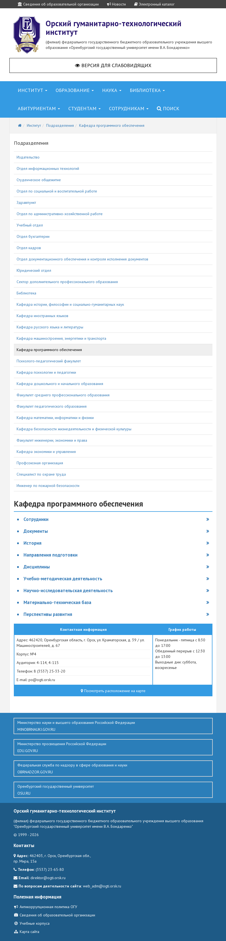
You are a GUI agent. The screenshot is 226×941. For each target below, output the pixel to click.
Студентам (84, 108)
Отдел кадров (29, 247)
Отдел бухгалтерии (33, 236)
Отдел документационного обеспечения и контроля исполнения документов (82, 259)
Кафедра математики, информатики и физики (55, 417)
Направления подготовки (50, 555)
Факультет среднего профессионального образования (63, 394)
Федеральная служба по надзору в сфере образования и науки (113, 769)
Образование (75, 90)
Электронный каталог (154, 4)
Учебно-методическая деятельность (63, 579)
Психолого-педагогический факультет (49, 361)
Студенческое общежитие (39, 179)
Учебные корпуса (32, 923)
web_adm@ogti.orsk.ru (102, 886)
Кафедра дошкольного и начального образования (60, 383)
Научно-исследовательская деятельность (68, 590)
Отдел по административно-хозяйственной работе (60, 213)
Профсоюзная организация (40, 462)
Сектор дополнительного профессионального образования (67, 281)
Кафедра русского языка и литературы (50, 327)
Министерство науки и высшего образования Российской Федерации (113, 726)
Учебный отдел (30, 225)
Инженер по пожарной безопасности (48, 485)
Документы (36, 531)
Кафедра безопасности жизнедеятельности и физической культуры (74, 428)
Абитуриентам (39, 108)
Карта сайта (26, 931)
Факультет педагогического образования (52, 406)
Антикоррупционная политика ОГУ (45, 906)
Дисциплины (37, 567)
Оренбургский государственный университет (113, 790)
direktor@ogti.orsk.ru (48, 877)
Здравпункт (26, 202)
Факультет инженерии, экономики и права (52, 440)
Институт (32, 90)
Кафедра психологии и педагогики (46, 372)
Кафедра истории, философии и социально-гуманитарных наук (70, 304)
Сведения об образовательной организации (58, 4)
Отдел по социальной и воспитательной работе (57, 191)
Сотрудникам (129, 108)
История (32, 543)
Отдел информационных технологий (48, 168)
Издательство (28, 157)
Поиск (168, 108)
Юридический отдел (34, 270)
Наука (111, 90)
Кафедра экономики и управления (46, 451)
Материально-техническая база (57, 602)
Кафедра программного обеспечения (49, 349)
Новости (116, 4)
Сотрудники (36, 519)
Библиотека (147, 90)
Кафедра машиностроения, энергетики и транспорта (61, 338)
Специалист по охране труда (41, 474)
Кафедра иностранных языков (42, 315)
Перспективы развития (48, 614)
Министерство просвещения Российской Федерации (113, 747)
